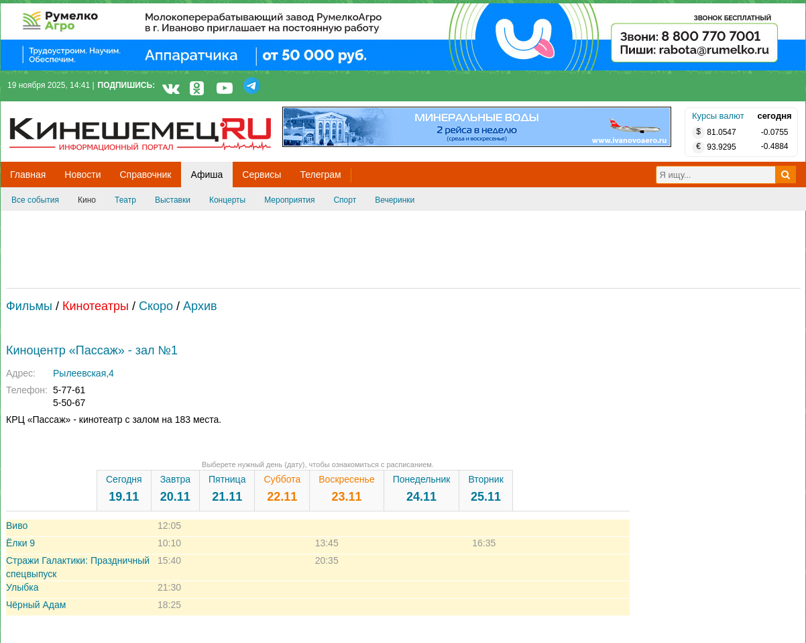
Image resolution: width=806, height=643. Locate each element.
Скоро (156, 306)
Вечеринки (394, 200)
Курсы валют (718, 116)
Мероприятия (289, 200)
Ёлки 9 (20, 543)
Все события (35, 200)
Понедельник (422, 488)
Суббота (282, 488)
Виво (16, 525)
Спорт (344, 200)
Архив (200, 306)
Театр (125, 200)
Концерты (227, 200)
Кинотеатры (95, 306)
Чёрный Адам (36, 604)
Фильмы (29, 306)
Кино (87, 200)
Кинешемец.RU (59, 108)
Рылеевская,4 (83, 373)
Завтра (175, 488)
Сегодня (124, 488)
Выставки (172, 200)
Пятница (227, 488)
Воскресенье (346, 488)
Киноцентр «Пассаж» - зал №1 (92, 350)
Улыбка (22, 587)
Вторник (485, 488)
